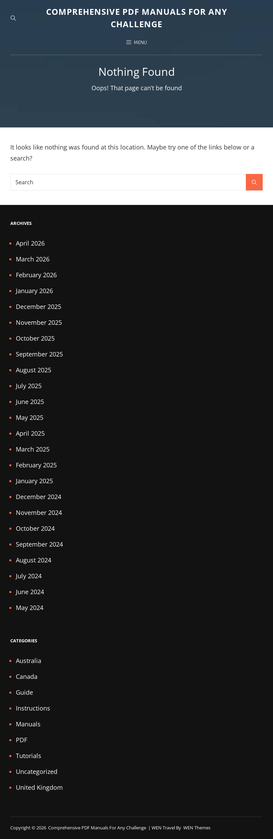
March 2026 (33, 259)
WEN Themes (196, 828)
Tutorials (28, 756)
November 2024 (39, 512)
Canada (26, 676)
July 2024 (29, 576)
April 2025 (30, 433)
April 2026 (30, 243)
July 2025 (29, 386)
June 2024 (30, 592)
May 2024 (29, 607)
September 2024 (39, 544)
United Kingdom (39, 787)
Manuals (28, 724)
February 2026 (36, 275)
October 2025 (35, 338)
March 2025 (33, 449)
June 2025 (30, 401)
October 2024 (35, 528)
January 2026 (34, 291)
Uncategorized (36, 771)
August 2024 (33, 560)
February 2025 (36, 465)
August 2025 (33, 370)
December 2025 (38, 306)
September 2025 (39, 354)
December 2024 (38, 497)
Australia (28, 660)
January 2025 (34, 481)
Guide (24, 692)
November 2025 (39, 322)
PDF (21, 740)
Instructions (33, 708)
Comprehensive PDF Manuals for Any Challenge (97, 828)
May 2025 (29, 417)
